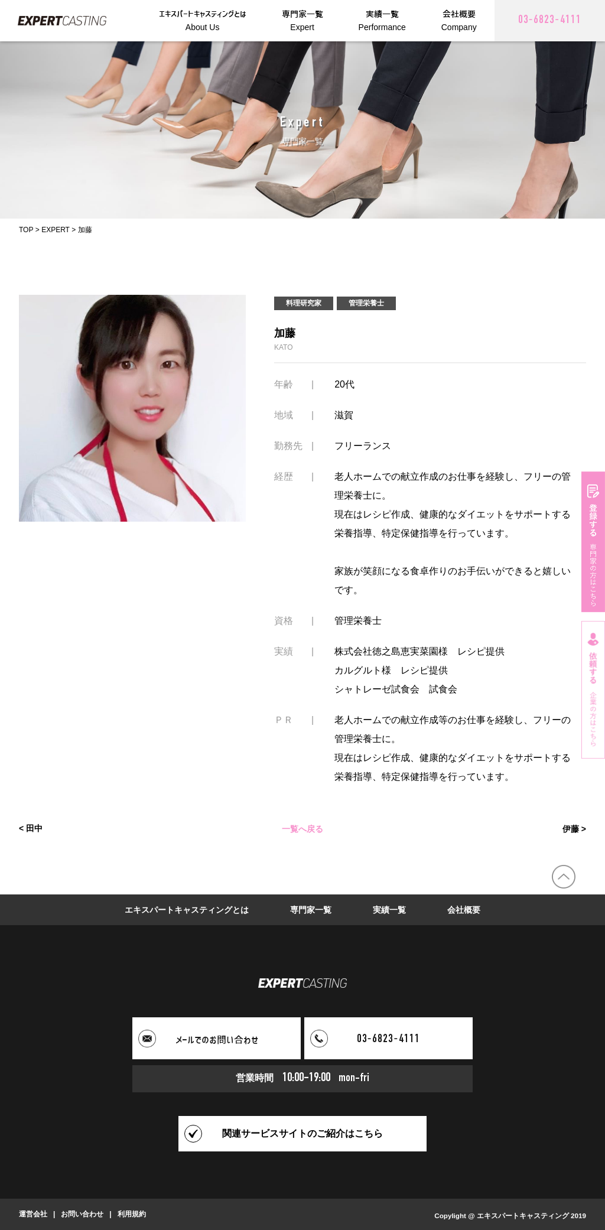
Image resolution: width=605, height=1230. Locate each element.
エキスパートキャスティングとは (187, 910)
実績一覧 (389, 910)
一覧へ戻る (302, 828)
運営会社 (33, 1214)
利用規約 (132, 1214)
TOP (26, 230)
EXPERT (55, 230)
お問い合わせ (82, 1214)
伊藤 (570, 828)
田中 (34, 828)
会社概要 (463, 910)
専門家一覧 (310, 910)
